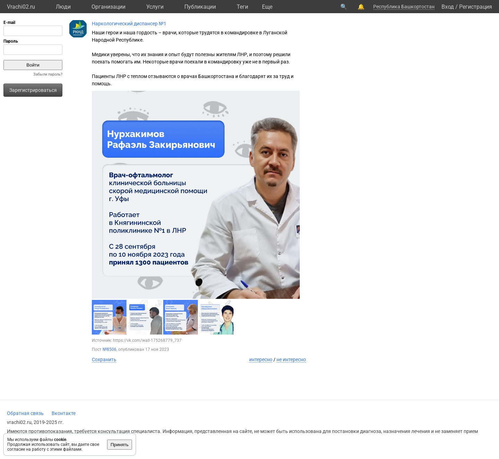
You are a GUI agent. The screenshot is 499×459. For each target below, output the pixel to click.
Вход (447, 6)
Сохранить (104, 359)
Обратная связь (25, 413)
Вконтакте (64, 413)
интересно (260, 359)
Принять (120, 444)
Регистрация (475, 6)
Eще (267, 6)
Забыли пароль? (47, 74)
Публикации (200, 6)
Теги (242, 6)
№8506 (109, 349)
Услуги (155, 6)
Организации (108, 6)
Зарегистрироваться (33, 90)
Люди (63, 6)
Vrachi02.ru (21, 6)
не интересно (291, 359)
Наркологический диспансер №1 (129, 23)
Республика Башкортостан (404, 6)
